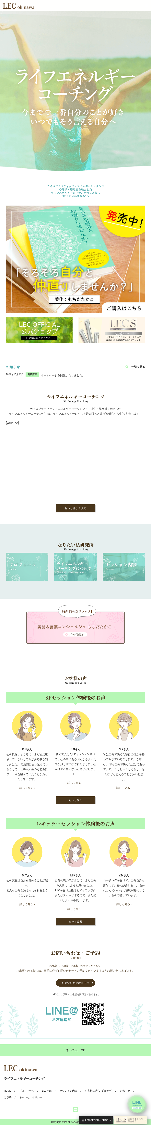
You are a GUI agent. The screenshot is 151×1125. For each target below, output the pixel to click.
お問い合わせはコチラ (75, 982)
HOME (7, 1090)
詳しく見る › (27, 787)
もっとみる (75, 921)
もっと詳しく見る (75, 508)
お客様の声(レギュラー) (98, 1090)
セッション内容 (68, 1090)
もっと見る (75, 800)
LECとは (47, 1090)
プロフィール (26, 1090)
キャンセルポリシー (30, 1097)
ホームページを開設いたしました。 (63, 375)
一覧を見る (138, 366)
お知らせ (125, 1090)
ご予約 (8, 1097)
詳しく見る (75, 782)
